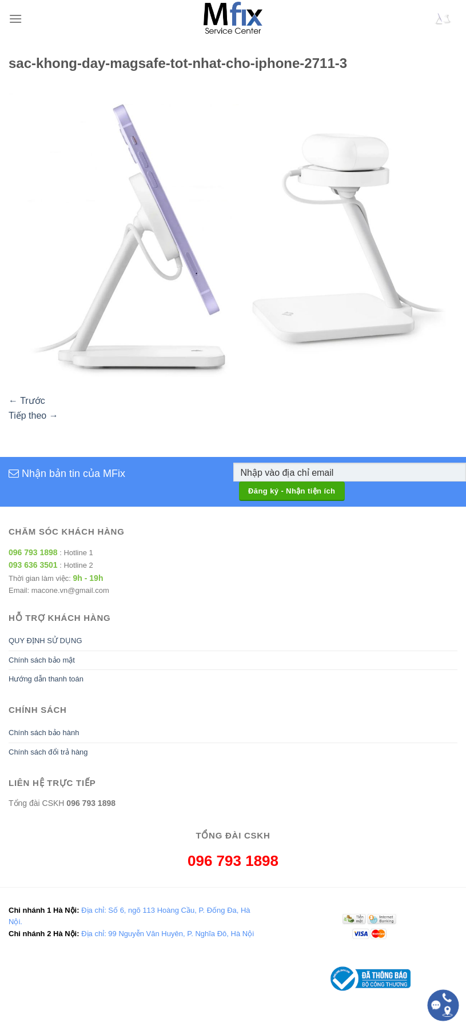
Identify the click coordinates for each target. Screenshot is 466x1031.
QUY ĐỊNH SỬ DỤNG (45, 640)
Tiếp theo (33, 415)
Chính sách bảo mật (42, 660)
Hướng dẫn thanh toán (46, 679)
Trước (27, 401)
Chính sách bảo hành (44, 732)
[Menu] (15, 19)
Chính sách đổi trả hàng (48, 752)
